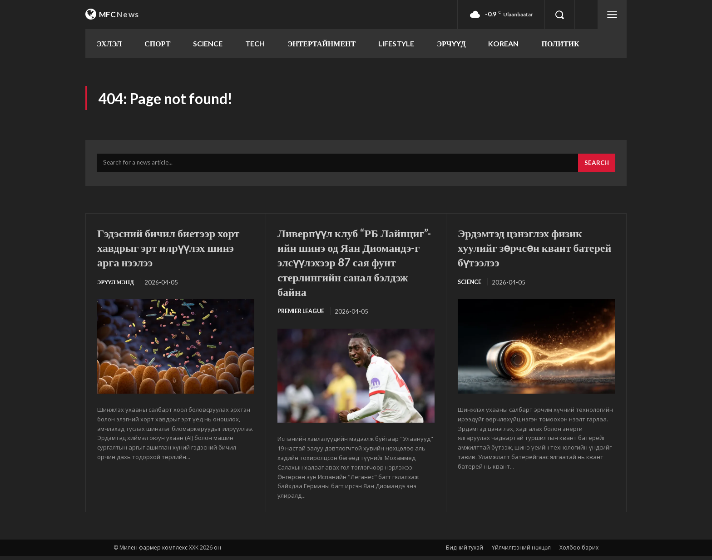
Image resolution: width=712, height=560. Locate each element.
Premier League (302, 315)
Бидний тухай (464, 551)
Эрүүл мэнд (116, 286)
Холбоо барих (578, 551)
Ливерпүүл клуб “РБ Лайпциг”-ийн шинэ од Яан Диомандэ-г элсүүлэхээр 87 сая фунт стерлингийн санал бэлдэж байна (354, 265)
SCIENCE (470, 286)
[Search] (595, 166)
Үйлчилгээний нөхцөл (521, 551)
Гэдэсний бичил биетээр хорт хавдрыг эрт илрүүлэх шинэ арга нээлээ (173, 250)
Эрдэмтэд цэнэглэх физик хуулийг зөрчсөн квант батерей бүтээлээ (530, 250)
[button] (559, 14)
